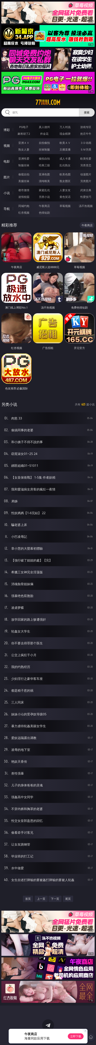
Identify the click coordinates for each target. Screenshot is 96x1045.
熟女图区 (65, 181)
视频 (7, 145)
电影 (7, 161)
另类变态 (85, 165)
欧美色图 (65, 174)
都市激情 (23, 190)
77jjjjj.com (47, 102)
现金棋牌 (65, 134)
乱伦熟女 (65, 165)
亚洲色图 (44, 174)
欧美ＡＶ (65, 143)
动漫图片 (85, 174)
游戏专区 (85, 127)
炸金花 (44, 134)
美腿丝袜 (23, 181)
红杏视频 (23, 212)
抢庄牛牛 (85, 134)
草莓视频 (65, 206)
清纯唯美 (44, 181)
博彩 (7, 130)
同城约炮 (23, 206)
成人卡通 (65, 158)
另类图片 (85, 181)
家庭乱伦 (44, 190)
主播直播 (65, 149)
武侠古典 (85, 190)
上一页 (41, 899)
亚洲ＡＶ (23, 143)
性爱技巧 (85, 197)
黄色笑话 (65, 197)
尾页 (68, 899)
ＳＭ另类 (85, 149)
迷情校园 (23, 197)
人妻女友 (65, 190)
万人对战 (65, 127)
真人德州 (44, 127)
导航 (7, 209)
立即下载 (75, 1036)
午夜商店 (44, 206)
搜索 (86, 112)
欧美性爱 (85, 158)
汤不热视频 (86, 206)
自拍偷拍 (44, 143)
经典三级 (44, 165)
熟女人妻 (23, 149)
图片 (7, 177)
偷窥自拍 (23, 174)
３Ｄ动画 (85, 143)
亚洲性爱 (23, 158)
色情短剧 (44, 212)
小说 (7, 193)
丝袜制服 (44, 149)
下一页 (55, 899)
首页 (28, 899)
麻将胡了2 (24, 134)
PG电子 (23, 127)
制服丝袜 (23, 165)
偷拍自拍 (44, 158)
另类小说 (44, 197)
